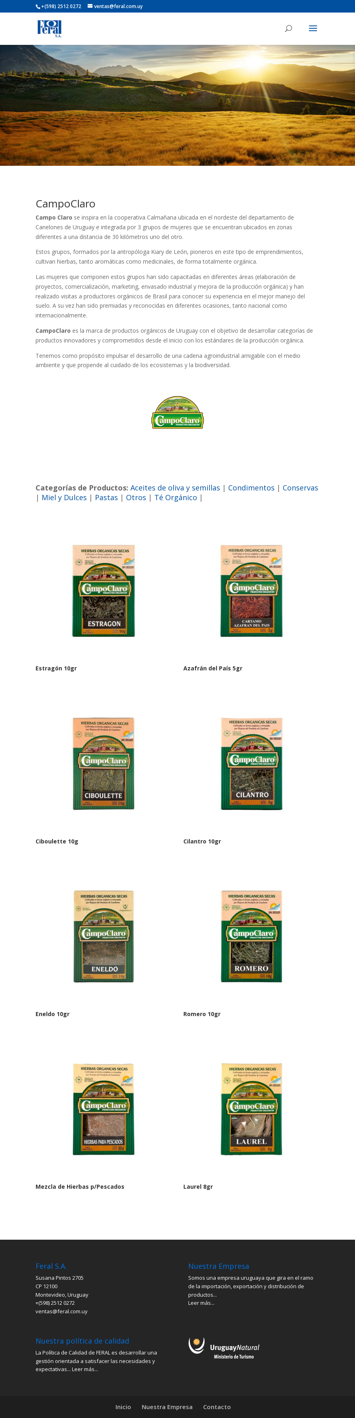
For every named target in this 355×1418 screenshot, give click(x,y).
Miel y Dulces (64, 497)
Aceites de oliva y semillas (175, 487)
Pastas (106, 497)
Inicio (123, 1407)
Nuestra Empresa (167, 1407)
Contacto (217, 1407)
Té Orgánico (175, 497)
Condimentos (251, 487)
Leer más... (201, 1302)
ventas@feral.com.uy (62, 1311)
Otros (136, 497)
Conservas (300, 487)
